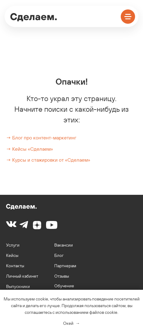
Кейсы (12, 255)
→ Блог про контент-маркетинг (41, 138)
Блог (59, 255)
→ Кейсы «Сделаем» (29, 149)
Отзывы (61, 276)
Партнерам (65, 265)
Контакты (15, 265)
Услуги (13, 245)
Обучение (64, 286)
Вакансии (63, 245)
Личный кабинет (22, 276)
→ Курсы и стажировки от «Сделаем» (48, 160)
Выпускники (18, 286)
